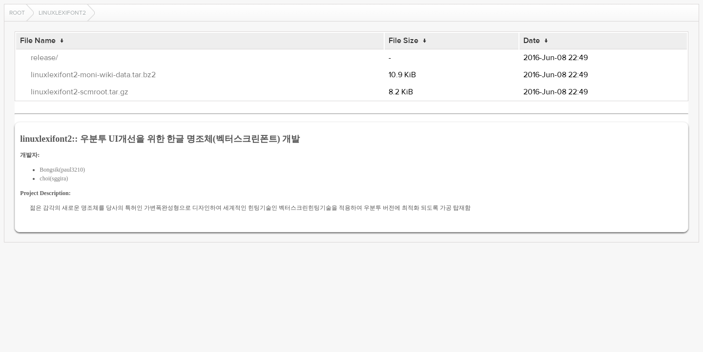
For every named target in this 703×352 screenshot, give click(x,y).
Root (17, 13)
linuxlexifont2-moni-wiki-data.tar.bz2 (93, 75)
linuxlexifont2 (62, 13)
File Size (403, 40)
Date (531, 40)
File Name (38, 40)
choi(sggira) (54, 178)
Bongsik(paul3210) (62, 169)
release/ (44, 58)
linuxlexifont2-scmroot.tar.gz (79, 92)
